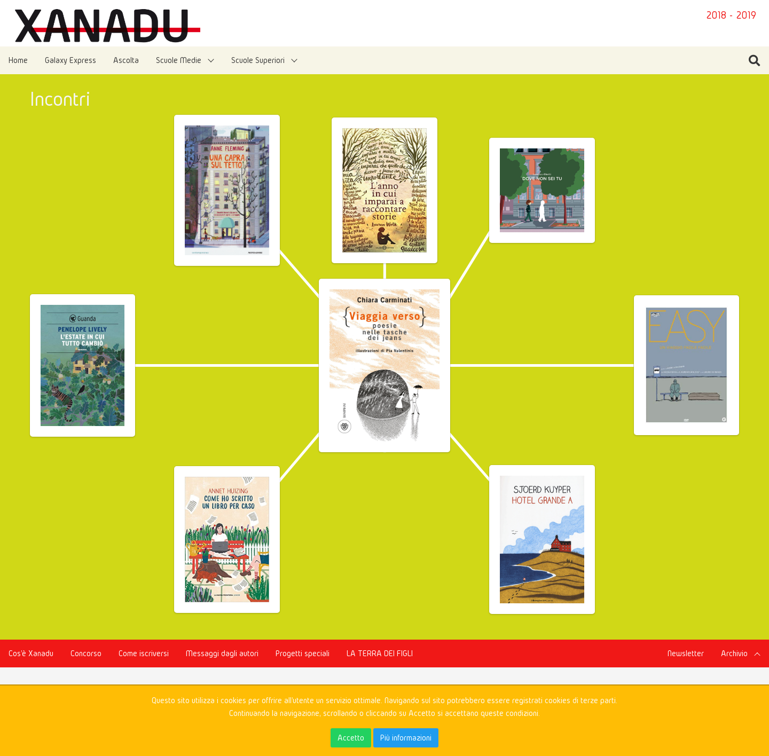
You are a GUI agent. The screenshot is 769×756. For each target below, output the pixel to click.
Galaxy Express (70, 60)
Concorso (85, 653)
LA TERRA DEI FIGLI (380, 653)
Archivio (734, 653)
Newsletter (686, 653)
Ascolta (126, 60)
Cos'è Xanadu (31, 653)
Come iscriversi (144, 653)
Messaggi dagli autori (222, 653)
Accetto (351, 737)
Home (18, 60)
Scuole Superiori (258, 60)
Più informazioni (405, 737)
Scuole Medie (178, 60)
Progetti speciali (302, 653)
